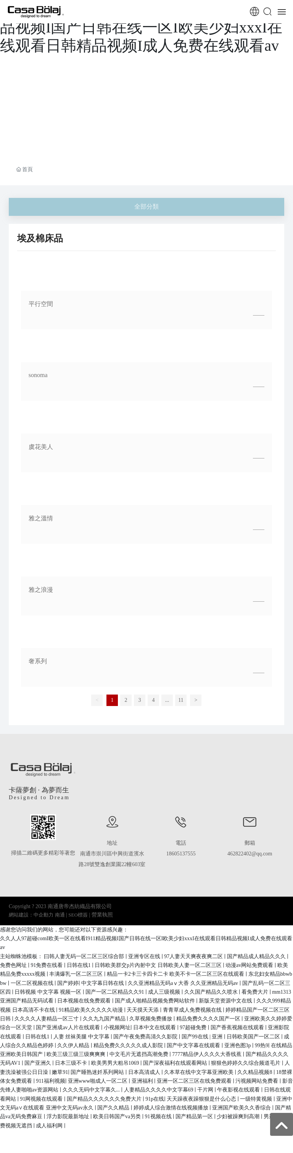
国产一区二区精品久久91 (115, 992)
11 (180, 700)
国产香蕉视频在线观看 (238, 1027)
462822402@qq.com (249, 854)
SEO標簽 (78, 915)
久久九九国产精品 (105, 1019)
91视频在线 (159, 1116)
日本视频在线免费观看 (84, 1001)
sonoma (38, 375)
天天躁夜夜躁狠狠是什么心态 (202, 1099)
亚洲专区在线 (145, 956)
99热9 (261, 1045)
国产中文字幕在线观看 (194, 1045)
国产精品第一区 (194, 1116)
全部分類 (146, 206)
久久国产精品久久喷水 (211, 992)
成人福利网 (50, 1126)
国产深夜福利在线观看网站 (176, 1063)
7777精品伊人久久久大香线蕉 (207, 1054)
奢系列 (38, 661)
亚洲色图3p (238, 1045)
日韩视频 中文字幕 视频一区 (48, 992)
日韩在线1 (79, 965)
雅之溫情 (41, 518)
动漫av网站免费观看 (250, 965)
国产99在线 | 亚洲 (203, 1037)
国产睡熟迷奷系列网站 (98, 1072)
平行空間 (41, 304)
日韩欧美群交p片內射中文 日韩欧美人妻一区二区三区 (159, 965)
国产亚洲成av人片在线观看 (68, 1027)
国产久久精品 (114, 1108)
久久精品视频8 (255, 1072)
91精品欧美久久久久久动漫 (91, 1010)
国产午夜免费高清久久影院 (146, 1037)
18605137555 (181, 854)
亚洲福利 (143, 1081)
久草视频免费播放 (151, 1019)
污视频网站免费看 (257, 1081)
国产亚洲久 (38, 1063)
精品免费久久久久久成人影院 (128, 1045)
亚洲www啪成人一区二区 (98, 1081)
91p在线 (154, 1099)
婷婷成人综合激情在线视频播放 (172, 1108)
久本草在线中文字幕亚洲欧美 (199, 1072)
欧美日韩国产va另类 (117, 1116)
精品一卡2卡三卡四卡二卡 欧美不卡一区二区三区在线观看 (176, 974)
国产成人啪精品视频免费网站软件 (155, 1001)
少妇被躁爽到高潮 (239, 1116)
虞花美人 (41, 447)
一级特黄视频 (257, 1099)
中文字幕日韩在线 (103, 983)
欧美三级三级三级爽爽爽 (77, 1054)
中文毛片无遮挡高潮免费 (139, 1054)
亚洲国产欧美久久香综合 (242, 1108)
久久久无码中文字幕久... (92, 1090)
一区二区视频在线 (33, 983)
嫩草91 (60, 1072)
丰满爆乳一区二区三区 (76, 974)
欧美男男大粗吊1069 (116, 1063)
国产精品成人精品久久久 (257, 956)
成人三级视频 (165, 992)
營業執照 (102, 915)
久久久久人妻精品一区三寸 (47, 1019)
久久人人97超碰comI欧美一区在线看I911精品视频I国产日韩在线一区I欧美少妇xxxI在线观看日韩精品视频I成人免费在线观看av (144, 27)
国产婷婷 (68, 983)
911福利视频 (50, 1081)
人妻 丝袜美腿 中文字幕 (82, 1037)
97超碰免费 (194, 1027)
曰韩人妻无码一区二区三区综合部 (85, 956)
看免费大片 (255, 992)
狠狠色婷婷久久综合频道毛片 (246, 1063)
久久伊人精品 (74, 1045)
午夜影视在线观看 (239, 1090)
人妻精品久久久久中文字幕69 (159, 1090)
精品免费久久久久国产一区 (209, 1019)
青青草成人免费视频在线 (193, 1010)
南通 (60, 915)
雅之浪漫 (41, 589)
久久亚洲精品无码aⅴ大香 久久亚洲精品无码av (183, 983)
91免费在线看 (47, 965)
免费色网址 (14, 965)
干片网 (206, 1090)
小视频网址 (117, 1027)
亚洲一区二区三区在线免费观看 (195, 1081)
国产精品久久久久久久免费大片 (105, 1099)
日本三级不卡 (72, 1063)
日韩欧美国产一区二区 (254, 1037)
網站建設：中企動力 (31, 915)
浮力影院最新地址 (69, 1116)
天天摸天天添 (143, 1010)
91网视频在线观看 (42, 1099)
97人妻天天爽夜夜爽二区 (194, 956)
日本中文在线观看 (155, 1027)
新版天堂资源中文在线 (226, 1001)
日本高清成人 (145, 1072)
